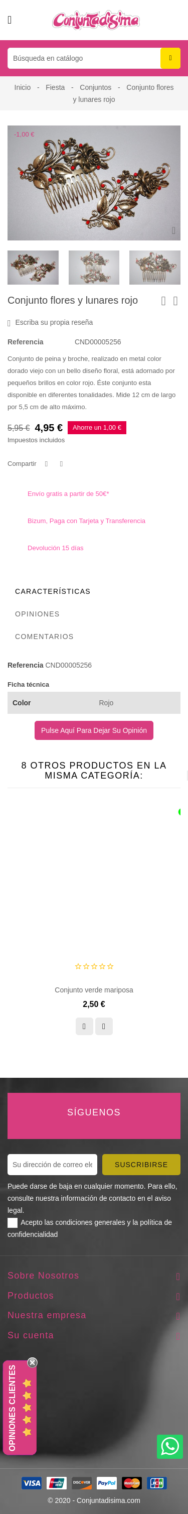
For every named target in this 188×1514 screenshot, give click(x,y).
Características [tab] (53, 591)
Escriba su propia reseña (50, 322)
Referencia (26, 342)
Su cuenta (31, 1335)
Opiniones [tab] (37, 614)
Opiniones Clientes (12, 1408)
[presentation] (92, 268)
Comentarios (44, 637)
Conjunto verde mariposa (94, 990)
